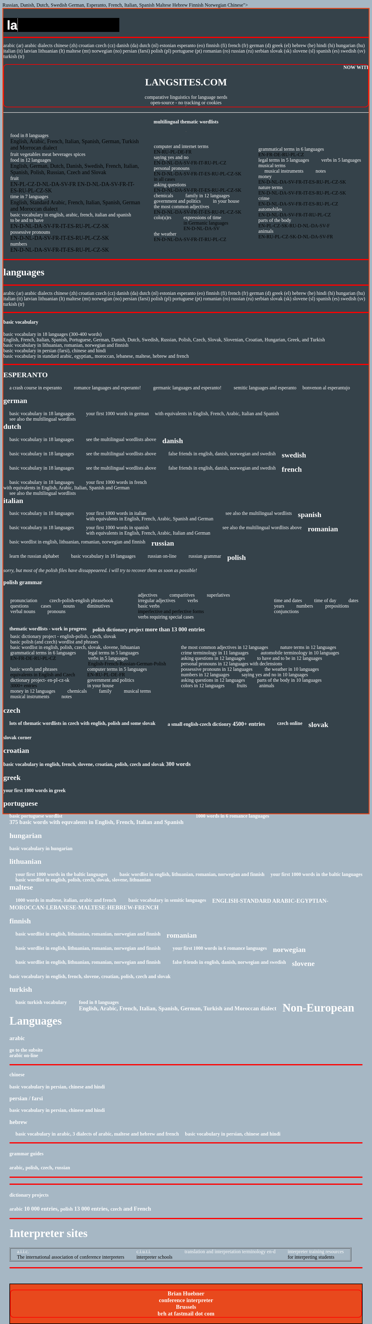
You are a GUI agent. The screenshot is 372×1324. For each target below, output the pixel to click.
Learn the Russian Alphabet (34, 556)
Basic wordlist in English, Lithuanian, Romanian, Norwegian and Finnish (77, 541)
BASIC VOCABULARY (20, 322)
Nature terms (270, 187)
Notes (321, 171)
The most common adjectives (181, 206)
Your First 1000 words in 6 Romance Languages (220, 948)
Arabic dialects (39, 45)
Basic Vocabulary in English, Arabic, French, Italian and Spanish (70, 214)
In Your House (100, 685)
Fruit (14, 154)
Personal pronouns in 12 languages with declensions (231, 663)
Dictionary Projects (29, 1195)
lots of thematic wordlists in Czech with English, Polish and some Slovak (82, 723)
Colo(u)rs (162, 217)
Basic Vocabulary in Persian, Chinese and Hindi (57, 1086)
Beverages (62, 154)
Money (265, 176)
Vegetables (30, 154)
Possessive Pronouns (30, 232)
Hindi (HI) (326, 45)
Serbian (262, 50)
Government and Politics (177, 201)
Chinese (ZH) (65, 45)
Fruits (242, 685)
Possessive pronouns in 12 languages (217, 669)
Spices (79, 154)
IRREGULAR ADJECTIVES (156, 600)
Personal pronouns (171, 168)
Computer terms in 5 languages (117, 669)
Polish (32, 1167)
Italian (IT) (13, 50)
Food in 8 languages (29, 135)
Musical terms (271, 165)
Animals (266, 231)
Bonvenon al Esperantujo (326, 387)
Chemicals (163, 195)
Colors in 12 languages (203, 685)
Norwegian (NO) (106, 50)
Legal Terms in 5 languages (283, 160)
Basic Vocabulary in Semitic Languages (167, 900)
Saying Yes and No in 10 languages (275, 674)
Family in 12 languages (207, 195)
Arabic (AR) (13, 45)
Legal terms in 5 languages (113, 652)
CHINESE (17, 1074)
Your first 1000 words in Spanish (117, 527)
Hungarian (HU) (350, 45)
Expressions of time (202, 217)
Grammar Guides (26, 1153)
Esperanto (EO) (191, 45)
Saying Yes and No (171, 157)
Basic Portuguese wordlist (35, 816)
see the (93, 468)
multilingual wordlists (54, 419)
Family (105, 691)
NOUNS (69, 606)
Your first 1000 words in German (117, 413)
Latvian (30, 50)
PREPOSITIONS (337, 606)
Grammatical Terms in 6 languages (291, 149)
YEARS (279, 606)
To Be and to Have (26, 220)
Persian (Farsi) (136, 50)
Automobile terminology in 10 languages (300, 652)
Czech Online (289, 723)
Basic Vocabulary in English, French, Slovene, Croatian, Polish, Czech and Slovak (84, 764)
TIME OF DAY (325, 600)
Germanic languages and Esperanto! (187, 387)
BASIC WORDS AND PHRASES (33, 669)
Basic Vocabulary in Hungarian (41, 848)
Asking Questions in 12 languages (213, 658)
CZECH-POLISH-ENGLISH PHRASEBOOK (81, 600)
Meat (46, 154)
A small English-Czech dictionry (199, 724)
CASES (46, 606)
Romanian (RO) (216, 50)
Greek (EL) (281, 45)
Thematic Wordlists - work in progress (48, 628)
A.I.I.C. (23, 1251)
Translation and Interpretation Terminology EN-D (230, 1251)
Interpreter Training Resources (316, 1251)
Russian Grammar (205, 556)
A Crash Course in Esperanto (35, 387)
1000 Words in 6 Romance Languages (232, 816)
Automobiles (270, 209)
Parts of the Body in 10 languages (289, 680)
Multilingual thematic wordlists (186, 121)
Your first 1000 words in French (116, 482)
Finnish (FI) (217, 45)
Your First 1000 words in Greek (34, 790)
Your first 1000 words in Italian (116, 513)
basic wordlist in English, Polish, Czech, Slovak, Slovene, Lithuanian (75, 647)
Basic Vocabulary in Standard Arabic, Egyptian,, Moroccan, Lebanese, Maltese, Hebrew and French (96, 356)
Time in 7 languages (29, 196)
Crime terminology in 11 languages (214, 652)
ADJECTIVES (147, 595)
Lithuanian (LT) (51, 50)
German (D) (260, 45)
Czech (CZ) (105, 45)
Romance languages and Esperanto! (107, 387)
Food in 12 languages (30, 160)
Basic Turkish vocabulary (41, 1002)
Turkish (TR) (13, 56)
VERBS (192, 600)
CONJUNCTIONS (286, 611)
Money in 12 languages (32, 691)
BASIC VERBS (149, 606)
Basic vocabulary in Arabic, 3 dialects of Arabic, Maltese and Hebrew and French (97, 1133)
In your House (226, 201)
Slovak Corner (17, 737)
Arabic (16, 1167)
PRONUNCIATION (23, 600)
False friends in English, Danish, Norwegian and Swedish (221, 453)
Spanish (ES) (328, 50)
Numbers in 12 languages (205, 674)
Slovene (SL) (304, 50)
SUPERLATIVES (218, 595)
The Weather (165, 233)
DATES (353, 600)
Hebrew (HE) (304, 45)
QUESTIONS (19, 606)
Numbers (18, 244)
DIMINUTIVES (98, 606)
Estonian (168, 45)
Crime (263, 198)
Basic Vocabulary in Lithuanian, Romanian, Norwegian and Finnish (65, 345)
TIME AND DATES (288, 600)
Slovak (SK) (281, 50)
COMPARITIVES (182, 595)
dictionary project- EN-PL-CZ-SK (40, 680)
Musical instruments (283, 171)
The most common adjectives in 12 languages (224, 647)
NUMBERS (304, 606)
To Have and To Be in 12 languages (289, 658)
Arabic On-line (23, 1055)
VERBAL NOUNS (22, 611)
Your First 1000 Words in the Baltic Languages (61, 874)
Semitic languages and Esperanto (265, 387)
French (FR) (238, 45)
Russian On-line (162, 556)
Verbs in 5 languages (341, 160)
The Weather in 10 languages (292, 669)
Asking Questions (170, 184)
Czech (46, 1167)
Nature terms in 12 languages (308, 647)
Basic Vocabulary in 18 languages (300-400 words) (52, 334)
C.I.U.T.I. (143, 1251)
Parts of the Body (274, 220)
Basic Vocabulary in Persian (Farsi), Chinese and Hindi (54, 350)
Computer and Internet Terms (181, 146)
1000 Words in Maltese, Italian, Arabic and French (65, 900)
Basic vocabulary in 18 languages (41, 413)
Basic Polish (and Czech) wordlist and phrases (54, 641)
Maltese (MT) (78, 50)
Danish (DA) (127, 45)
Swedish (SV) (353, 50)
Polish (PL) (161, 50)
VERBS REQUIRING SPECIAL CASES (165, 616)
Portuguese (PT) (187, 50)
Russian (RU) (242, 50)
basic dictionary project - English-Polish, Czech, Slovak (63, 636)
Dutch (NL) (149, 45)
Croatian (86, 45)
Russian (62, 1167)
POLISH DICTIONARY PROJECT (118, 629)
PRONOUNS (56, 611)
